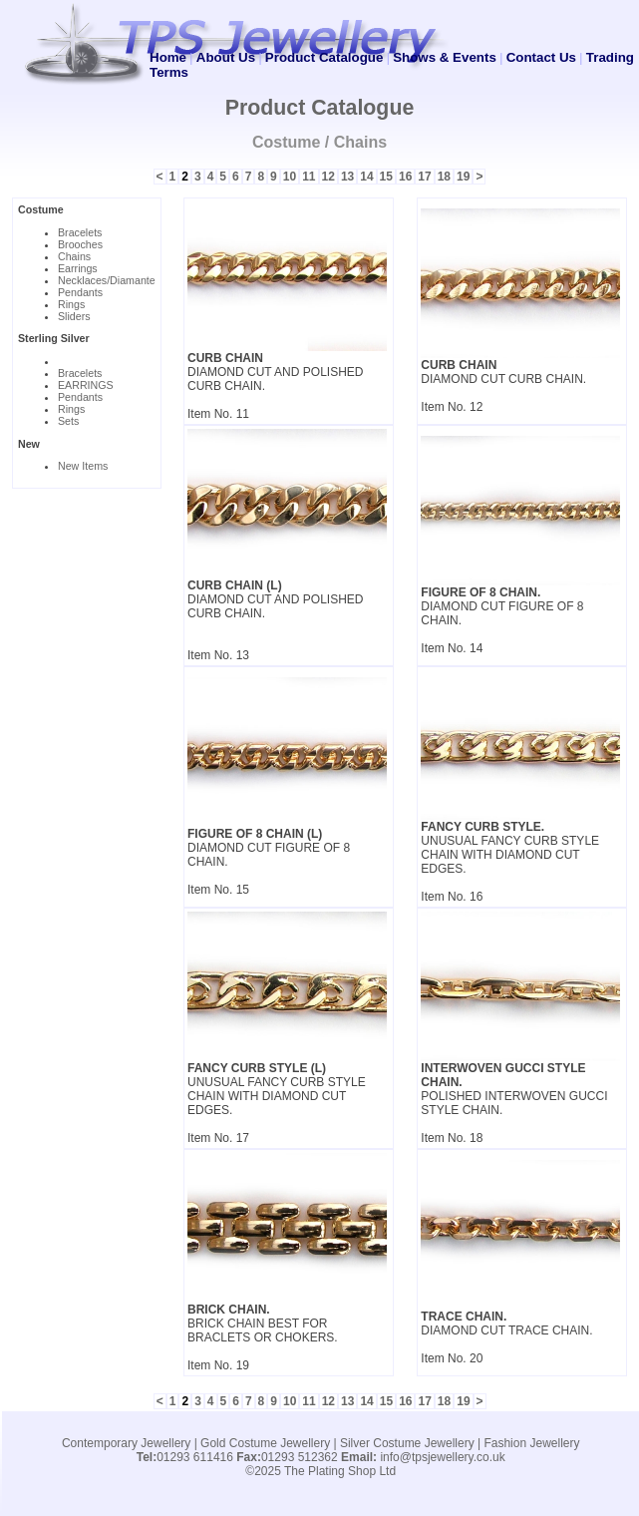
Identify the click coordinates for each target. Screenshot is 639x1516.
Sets (68, 421)
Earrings (78, 268)
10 (289, 177)
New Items (83, 466)
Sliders (74, 316)
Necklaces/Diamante (107, 280)
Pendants (80, 292)
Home (168, 57)
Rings (71, 304)
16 (405, 177)
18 (444, 177)
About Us (225, 57)
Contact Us (541, 57)
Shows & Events (444, 57)
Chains (74, 256)
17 (424, 177)
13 (347, 177)
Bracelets (80, 232)
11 (308, 177)
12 (328, 177)
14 (366, 177)
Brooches (80, 244)
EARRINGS (86, 385)
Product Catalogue (324, 57)
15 (386, 177)
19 (463, 177)
